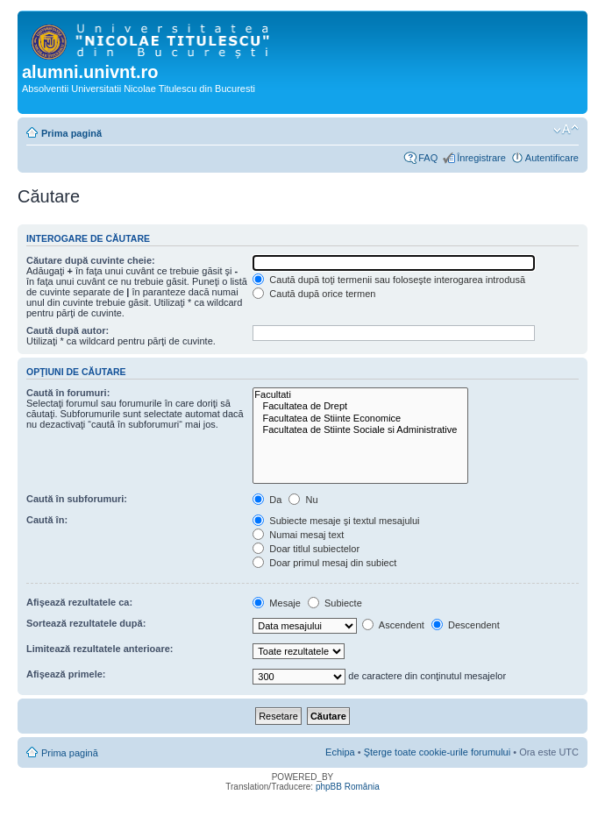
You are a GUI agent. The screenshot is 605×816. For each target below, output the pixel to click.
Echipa (340, 752)
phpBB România (348, 786)
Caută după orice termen (314, 293)
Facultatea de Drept (360, 406)
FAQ (428, 158)
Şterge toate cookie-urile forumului (437, 752)
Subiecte (335, 603)
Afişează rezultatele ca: (79, 602)
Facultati (360, 395)
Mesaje (277, 603)
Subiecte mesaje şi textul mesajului (336, 520)
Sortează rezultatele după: (86, 623)
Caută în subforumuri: (76, 498)
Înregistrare (481, 158)
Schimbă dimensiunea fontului (566, 130)
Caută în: (47, 519)
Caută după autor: (67, 330)
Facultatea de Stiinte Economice (360, 418)
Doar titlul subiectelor (306, 548)
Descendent (465, 625)
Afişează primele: (65, 674)
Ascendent (393, 625)
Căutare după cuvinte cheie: (90, 260)
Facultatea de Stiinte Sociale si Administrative (360, 430)
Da (267, 499)
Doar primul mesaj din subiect (324, 562)
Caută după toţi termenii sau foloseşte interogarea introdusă (389, 279)
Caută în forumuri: (68, 392)
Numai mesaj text (298, 534)
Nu (302, 499)
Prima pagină (71, 133)
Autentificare (552, 158)
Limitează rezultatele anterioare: (100, 648)
